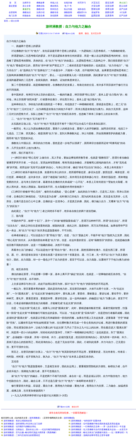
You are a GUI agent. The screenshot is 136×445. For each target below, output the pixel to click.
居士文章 (15, 21)
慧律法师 (95, 9)
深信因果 (54, 16)
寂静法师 (109, 12)
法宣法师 (109, 6)
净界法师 (109, 9)
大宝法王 (95, 2)
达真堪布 (109, 15)
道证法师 (109, 2)
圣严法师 (123, 9)
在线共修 (68, 3)
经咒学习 (82, 3)
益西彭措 (95, 15)
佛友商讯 (54, 6)
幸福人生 (54, 3)
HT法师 (123, 12)
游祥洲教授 (34, 418)
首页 (6, 21)
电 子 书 (68, 6)
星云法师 (123, 6)
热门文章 (13, 16)
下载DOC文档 (69, 33)
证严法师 (123, 16)
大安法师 (95, 6)
